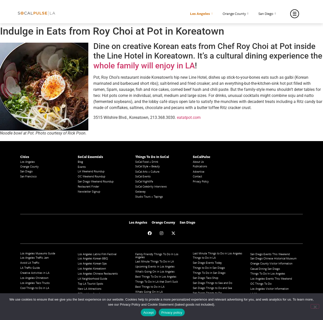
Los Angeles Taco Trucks (35, 283)
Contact (197, 176)
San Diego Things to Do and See (212, 288)
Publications (200, 166)
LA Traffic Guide (30, 267)
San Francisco (28, 176)
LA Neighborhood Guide (92, 278)
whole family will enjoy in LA (144, 65)
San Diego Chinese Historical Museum (273, 258)
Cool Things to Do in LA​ (34, 288)
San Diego (267, 14)
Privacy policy (171, 312)
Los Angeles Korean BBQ (93, 258)
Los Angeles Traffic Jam (34, 257)
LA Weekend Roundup (91, 171)
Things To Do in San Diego (209, 273)
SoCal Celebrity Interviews (151, 186)
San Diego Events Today (207, 262)
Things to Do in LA (204, 257)
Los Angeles (201, 14)
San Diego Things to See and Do (212, 283)
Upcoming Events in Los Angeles (155, 266)
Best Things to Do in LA (150, 286)
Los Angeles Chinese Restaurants (98, 273)
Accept (148, 312)
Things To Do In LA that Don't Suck (156, 281)
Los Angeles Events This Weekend (271, 278)
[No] (315, 306)
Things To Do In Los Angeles (267, 273)
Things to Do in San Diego (209, 267)
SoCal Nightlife (144, 181)
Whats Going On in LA (149, 291)
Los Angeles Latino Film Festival (97, 254)
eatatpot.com (189, 117)
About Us (198, 161)
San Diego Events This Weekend (270, 254)
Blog (80, 161)
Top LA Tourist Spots (90, 283)
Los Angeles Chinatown (34, 278)
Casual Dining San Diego (265, 268)
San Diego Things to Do (207, 293)
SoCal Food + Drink (146, 161)
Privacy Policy (201, 181)
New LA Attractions (89, 288)
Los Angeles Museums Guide (37, 253)
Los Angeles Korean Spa (92, 263)
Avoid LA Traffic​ (29, 262)
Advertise (198, 171)
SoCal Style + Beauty (147, 166)
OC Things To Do (261, 283)
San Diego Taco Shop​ (205, 278)
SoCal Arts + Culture (147, 171)
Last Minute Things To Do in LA (154, 261)
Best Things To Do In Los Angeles (155, 276)
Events (82, 167)
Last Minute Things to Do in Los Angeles (217, 253)
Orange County (235, 14)
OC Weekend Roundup (91, 176)
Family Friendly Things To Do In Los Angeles (156, 255)
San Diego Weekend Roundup (96, 181)
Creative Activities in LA (34, 273)
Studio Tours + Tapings (149, 196)
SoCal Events (143, 176)
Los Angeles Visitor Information (269, 288)
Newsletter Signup (89, 191)
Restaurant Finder (88, 186)
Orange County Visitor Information (271, 263)
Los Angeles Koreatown (92, 268)
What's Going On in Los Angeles (155, 271)
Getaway (140, 191)
